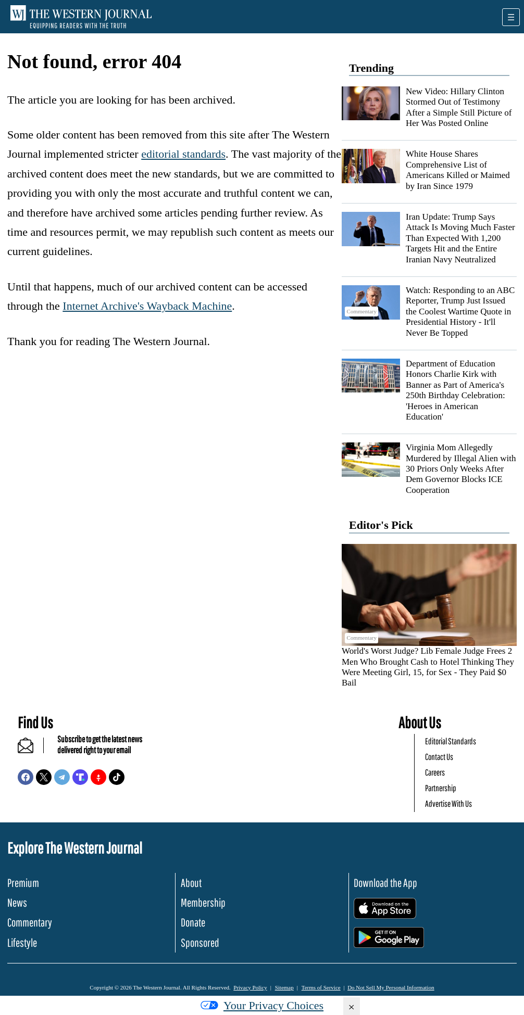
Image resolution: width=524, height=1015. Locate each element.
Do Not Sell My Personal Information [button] (390, 987)
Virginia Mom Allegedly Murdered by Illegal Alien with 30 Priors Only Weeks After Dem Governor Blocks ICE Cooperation (461, 468)
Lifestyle (22, 942)
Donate (193, 922)
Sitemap (284, 987)
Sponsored (200, 942)
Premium (23, 882)
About (191, 882)
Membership (203, 902)
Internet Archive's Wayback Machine (147, 305)
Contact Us (439, 757)
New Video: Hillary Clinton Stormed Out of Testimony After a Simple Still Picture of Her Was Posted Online (459, 107)
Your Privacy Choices (262, 1005)
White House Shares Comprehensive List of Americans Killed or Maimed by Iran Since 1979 (458, 170)
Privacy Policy (250, 987)
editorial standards (183, 153)
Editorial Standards (450, 741)
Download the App (385, 882)
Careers (435, 772)
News (17, 902)
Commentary (29, 922)
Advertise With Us (448, 803)
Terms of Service (321, 987)
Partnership (440, 788)
